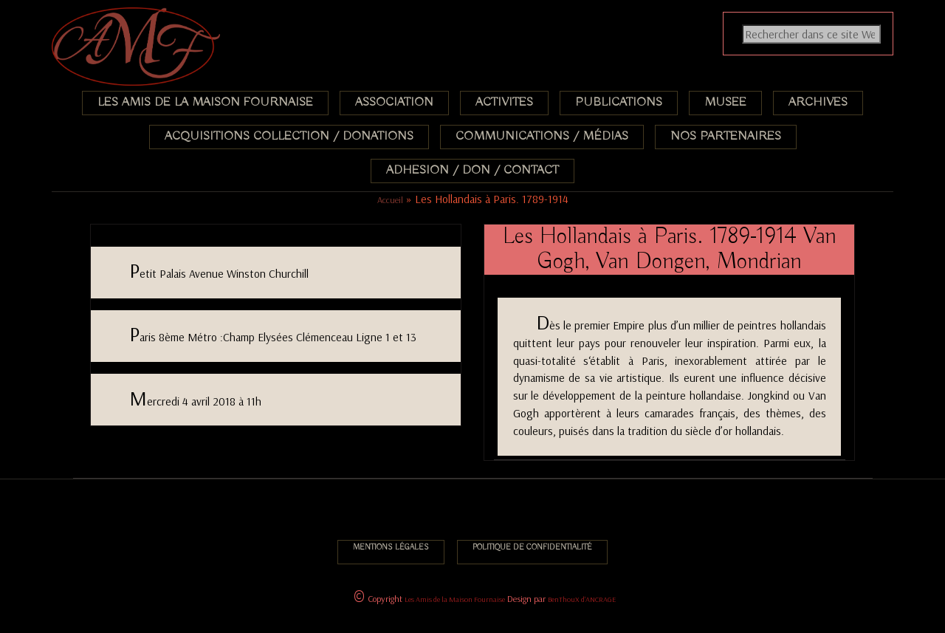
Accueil (390, 199)
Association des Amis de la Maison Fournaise (145, 18)
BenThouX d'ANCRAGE (582, 599)
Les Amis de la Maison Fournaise (455, 599)
